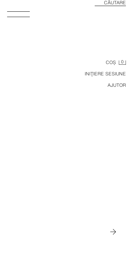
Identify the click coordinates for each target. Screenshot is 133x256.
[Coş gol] (116, 62)
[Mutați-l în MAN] (113, 231)
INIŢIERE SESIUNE (105, 73)
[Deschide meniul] (21, 16)
